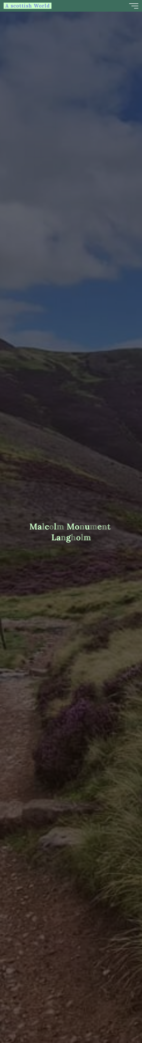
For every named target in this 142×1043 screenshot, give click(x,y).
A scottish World (27, 6)
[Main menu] (133, 6)
